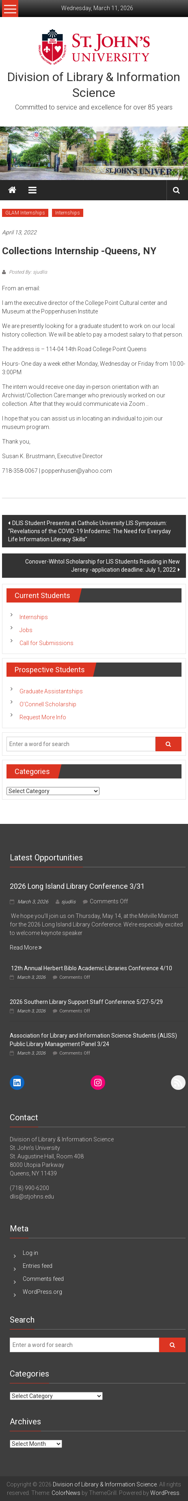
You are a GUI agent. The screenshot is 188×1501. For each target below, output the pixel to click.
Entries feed (37, 1266)
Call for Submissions (46, 643)
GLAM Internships (25, 213)
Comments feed (43, 1279)
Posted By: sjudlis (27, 272)
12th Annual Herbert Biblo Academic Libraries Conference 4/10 (91, 968)
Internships (67, 213)
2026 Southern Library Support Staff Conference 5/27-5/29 (86, 1002)
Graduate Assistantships (51, 691)
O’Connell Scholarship (47, 704)
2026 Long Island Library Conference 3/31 (77, 886)
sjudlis (68, 902)
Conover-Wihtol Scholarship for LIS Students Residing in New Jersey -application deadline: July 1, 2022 (102, 565)
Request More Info (42, 717)
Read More (26, 947)
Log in (30, 1253)
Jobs (25, 630)
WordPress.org (42, 1292)
